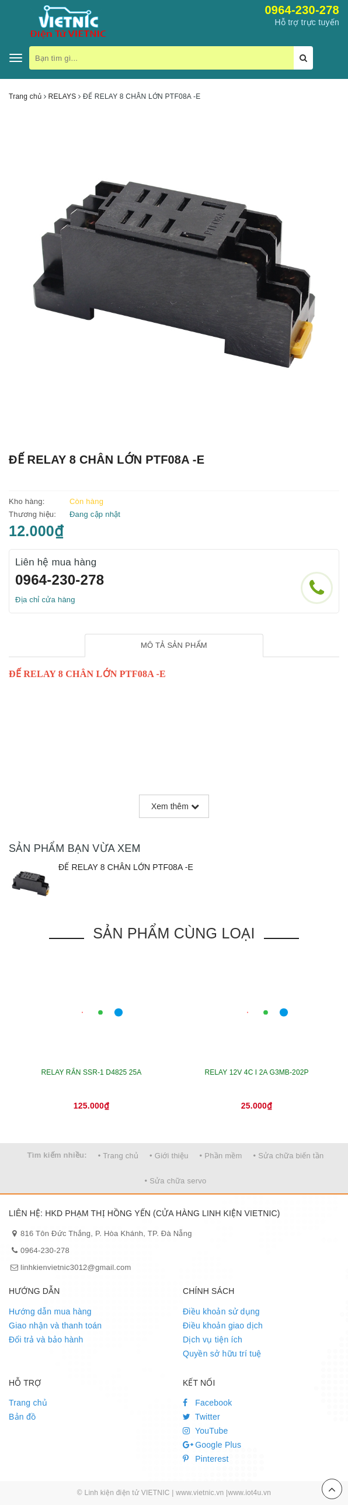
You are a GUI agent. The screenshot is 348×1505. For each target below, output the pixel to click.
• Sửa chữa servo (175, 1180)
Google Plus (212, 1444)
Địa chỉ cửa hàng (45, 599)
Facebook (207, 1402)
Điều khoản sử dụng (221, 1311)
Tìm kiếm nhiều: (57, 1155)
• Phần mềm (221, 1155)
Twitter (201, 1416)
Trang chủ (28, 1402)
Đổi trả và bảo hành (46, 1339)
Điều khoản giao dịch (223, 1325)
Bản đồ (22, 1416)
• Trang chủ (118, 1155)
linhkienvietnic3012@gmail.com (75, 1267)
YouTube (205, 1430)
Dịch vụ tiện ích (212, 1339)
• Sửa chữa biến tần (288, 1155)
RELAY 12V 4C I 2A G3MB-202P (256, 1072)
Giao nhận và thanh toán (55, 1325)
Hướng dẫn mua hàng (50, 1311)
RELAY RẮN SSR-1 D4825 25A (91, 1072)
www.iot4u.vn (249, 1493)
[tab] (174, 646)
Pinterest (206, 1458)
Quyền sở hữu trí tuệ (222, 1353)
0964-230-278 (302, 10)
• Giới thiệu (169, 1155)
